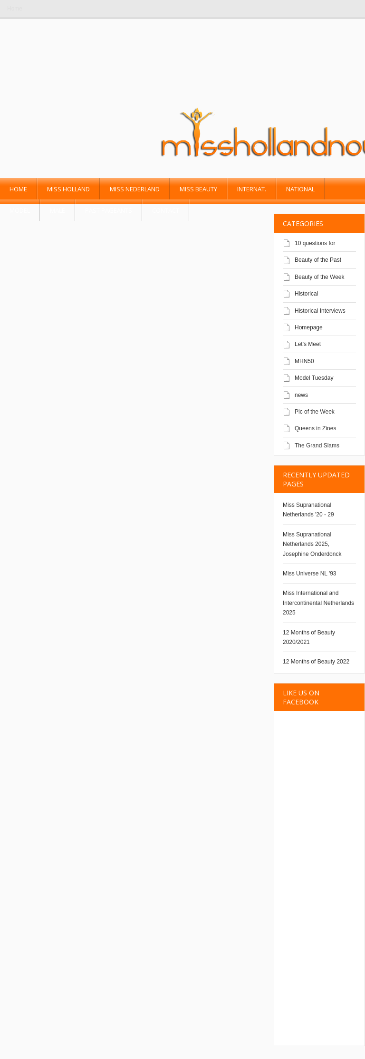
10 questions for (315, 243)
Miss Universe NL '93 (309, 573)
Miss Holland (68, 189)
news (301, 395)
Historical (306, 293)
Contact (165, 210)
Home (14, 8)
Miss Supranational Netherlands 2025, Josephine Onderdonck (312, 544)
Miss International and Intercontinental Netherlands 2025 (318, 603)
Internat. (251, 189)
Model (20, 210)
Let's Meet (308, 344)
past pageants (108, 210)
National (300, 189)
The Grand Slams (317, 445)
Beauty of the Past (318, 260)
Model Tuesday (314, 378)
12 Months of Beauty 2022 (316, 661)
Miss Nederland (135, 189)
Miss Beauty (198, 189)
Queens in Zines (315, 428)
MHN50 (304, 361)
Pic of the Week (315, 411)
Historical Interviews (320, 310)
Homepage (309, 327)
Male (57, 210)
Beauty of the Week (320, 277)
